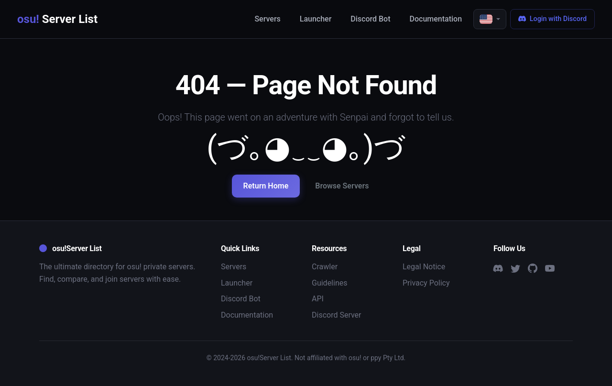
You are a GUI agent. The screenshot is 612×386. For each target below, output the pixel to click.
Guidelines (329, 282)
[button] (489, 19)
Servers (267, 18)
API (318, 298)
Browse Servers (342, 185)
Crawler (325, 266)
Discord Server (336, 315)
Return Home (266, 185)
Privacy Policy (426, 282)
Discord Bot (370, 18)
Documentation (436, 18)
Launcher (316, 18)
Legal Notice (424, 266)
